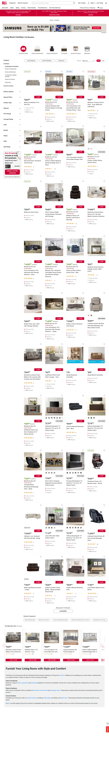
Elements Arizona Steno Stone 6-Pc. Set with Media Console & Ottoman (96, 214)
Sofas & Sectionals (37, 50)
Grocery (23, 7)
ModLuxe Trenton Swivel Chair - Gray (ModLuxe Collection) (96, 104)
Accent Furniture (76, 50)
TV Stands (64, 50)
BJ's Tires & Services (54, 7)
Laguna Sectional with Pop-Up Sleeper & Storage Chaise (53, 108)
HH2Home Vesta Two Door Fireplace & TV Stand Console (31, 432)
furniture (62, 675)
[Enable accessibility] (107, 723)
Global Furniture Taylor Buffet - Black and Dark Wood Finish (52, 589)
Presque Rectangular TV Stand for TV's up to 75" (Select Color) (74, 483)
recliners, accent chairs (40, 690)
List (103, 61)
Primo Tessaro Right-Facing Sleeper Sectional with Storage (53, 214)
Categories (12, 3)
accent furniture (32, 698)
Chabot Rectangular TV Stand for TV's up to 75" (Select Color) (53, 428)
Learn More (18, 14)
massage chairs (55, 690)
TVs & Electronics (42, 7)
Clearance (61, 60)
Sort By (79, 60)
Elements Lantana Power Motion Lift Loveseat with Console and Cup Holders (32, 377)
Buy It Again (82, 3)
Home (51, 20)
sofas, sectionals (23, 683)
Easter (12, 7)
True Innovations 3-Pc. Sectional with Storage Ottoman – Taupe (52, 329)
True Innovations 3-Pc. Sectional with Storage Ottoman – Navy (31, 272)
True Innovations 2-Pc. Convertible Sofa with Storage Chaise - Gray (73, 108)
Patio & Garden (32, 7)
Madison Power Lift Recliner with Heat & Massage (73, 217)
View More (101, 152)
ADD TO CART (13, 660)
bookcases (64, 698)
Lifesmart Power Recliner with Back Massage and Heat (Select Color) (96, 325)
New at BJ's (5, 7)
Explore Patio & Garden (54, 14)
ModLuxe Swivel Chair (31, 212)
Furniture (56, 20)
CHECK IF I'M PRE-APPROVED (12, 172)
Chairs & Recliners (52, 50)
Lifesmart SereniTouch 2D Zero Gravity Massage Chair (96, 538)
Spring (17, 7)
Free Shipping (31, 60)
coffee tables (47, 698)
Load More (63, 611)
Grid (98, 61)
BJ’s (8, 703)
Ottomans (87, 50)
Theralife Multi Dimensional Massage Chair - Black (31, 487)
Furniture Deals (23, 50)
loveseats (34, 683)
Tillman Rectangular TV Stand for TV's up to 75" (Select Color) (74, 538)
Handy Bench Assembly (95, 375)
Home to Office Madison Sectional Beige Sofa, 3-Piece (53, 163)
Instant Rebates (46, 60)
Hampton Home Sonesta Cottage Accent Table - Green (95, 269)
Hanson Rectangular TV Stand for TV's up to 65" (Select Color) (95, 428)
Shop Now (90, 14)
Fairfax (101, 7)
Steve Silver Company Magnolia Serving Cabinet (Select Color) (53, 483)
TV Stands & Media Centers (11, 75)
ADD (38, 97)
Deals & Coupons (23, 3)
